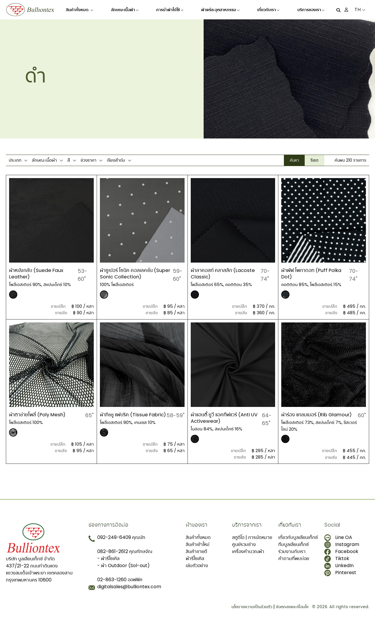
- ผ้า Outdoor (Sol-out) (123, 571)
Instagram (341, 550)
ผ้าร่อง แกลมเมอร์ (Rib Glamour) (306, 418)
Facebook (341, 557)
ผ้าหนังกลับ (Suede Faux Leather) (38, 273)
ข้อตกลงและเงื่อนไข (292, 613)
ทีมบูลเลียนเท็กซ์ (293, 550)
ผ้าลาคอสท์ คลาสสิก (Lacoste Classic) (225, 273)
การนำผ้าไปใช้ (169, 10)
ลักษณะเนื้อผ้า (125, 10)
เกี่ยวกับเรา (268, 10)
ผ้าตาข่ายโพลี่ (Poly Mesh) (39, 414)
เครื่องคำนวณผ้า (248, 557)
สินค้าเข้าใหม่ (197, 550)
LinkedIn (339, 571)
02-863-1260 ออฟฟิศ (119, 585)
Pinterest (340, 578)
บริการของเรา (311, 10)
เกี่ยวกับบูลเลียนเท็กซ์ (298, 543)
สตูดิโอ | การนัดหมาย (252, 543)
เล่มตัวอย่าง (197, 571)
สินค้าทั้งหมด (79, 10)
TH (359, 9)
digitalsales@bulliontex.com (129, 592)
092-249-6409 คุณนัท (121, 543)
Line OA (338, 543)
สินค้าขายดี (196, 557)
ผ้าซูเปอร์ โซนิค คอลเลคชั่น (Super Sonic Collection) (132, 273)
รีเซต (314, 160)
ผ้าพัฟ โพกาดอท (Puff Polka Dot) (314, 273)
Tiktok (336, 564)
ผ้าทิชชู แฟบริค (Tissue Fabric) (126, 418)
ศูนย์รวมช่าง (244, 550)
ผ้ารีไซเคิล (195, 564)
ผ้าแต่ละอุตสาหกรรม (220, 10)
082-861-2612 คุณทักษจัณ (124, 557)
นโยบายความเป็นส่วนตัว (251, 613)
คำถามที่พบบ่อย (293, 564)
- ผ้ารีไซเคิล (108, 564)
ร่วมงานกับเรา (292, 557)
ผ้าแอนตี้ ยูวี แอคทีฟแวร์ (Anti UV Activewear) (223, 418)
